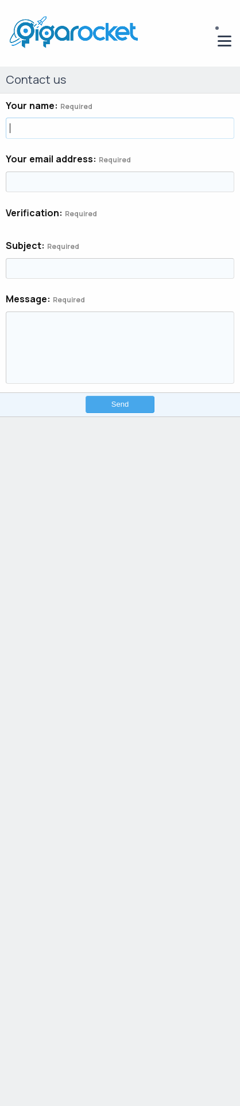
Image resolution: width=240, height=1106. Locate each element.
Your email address (49, 159)
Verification (32, 213)
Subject (23, 245)
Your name (30, 105)
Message (26, 299)
